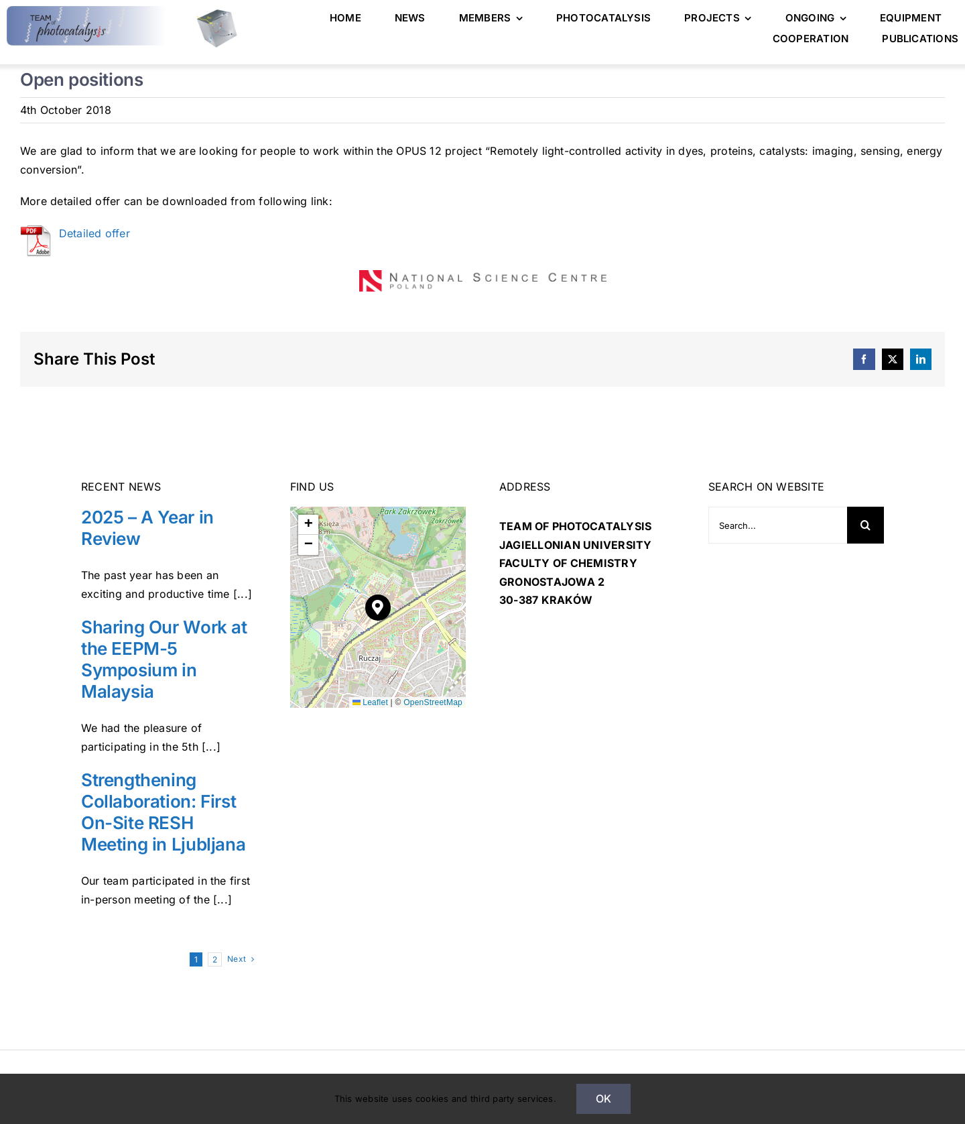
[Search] (865, 523)
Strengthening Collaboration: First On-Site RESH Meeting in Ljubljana (163, 810)
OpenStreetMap (432, 700)
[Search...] (777, 523)
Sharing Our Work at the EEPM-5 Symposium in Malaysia (164, 657)
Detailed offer (94, 231)
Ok (603, 1098)
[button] (378, 605)
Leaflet (370, 700)
